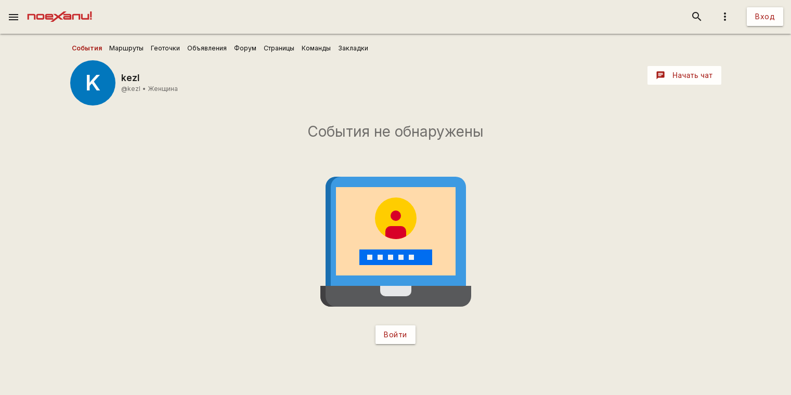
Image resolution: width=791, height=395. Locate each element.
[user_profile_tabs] (87, 48)
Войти (395, 334)
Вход (765, 16)
